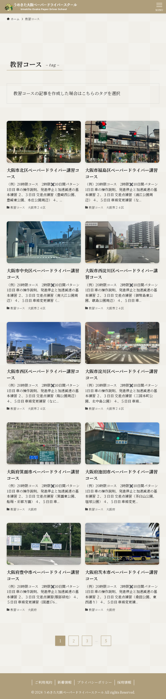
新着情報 (64, 682)
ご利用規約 (43, 682)
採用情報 (124, 682)
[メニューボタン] (159, 6)
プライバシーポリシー (94, 682)
